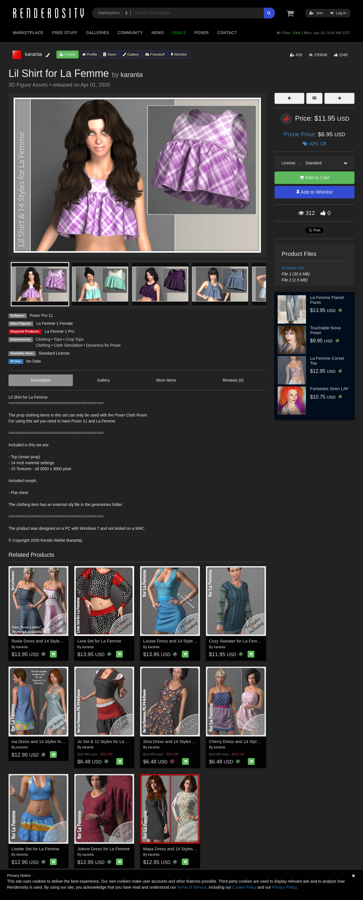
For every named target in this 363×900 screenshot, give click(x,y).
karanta (132, 74)
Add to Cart (314, 177)
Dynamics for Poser (103, 345)
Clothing (43, 339)
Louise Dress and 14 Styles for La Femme (183, 641)
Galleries (97, 32)
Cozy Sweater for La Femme (236, 641)
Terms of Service (191, 887)
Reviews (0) (233, 380)
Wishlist (179, 54)
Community (130, 32)
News (157, 32)
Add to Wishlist (314, 192)
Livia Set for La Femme (99, 641)
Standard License (54, 353)
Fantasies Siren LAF (329, 388)
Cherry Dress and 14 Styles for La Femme (249, 741)
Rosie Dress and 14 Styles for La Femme (50, 641)
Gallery (131, 54)
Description (41, 380)
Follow (67, 54)
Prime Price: (301, 134)
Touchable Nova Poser (325, 330)
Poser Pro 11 (41, 315)
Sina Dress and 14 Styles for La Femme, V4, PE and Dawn (199, 741)
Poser (201, 32)
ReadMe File (293, 268)
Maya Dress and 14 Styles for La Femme (182, 848)
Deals (179, 32)
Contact (227, 32)
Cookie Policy (244, 887)
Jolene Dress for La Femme (103, 848)
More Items (166, 380)
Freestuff (155, 54)
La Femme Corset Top (327, 360)
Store (109, 54)
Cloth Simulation (68, 345)
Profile (89, 54)
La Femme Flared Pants (327, 300)
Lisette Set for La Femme (35, 848)
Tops (58, 339)
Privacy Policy (284, 887)
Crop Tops (75, 339)
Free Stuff (64, 32)
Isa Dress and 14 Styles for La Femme (48, 741)
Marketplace (28, 32)
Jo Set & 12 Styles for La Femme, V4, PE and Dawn (126, 741)
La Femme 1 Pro (59, 331)
